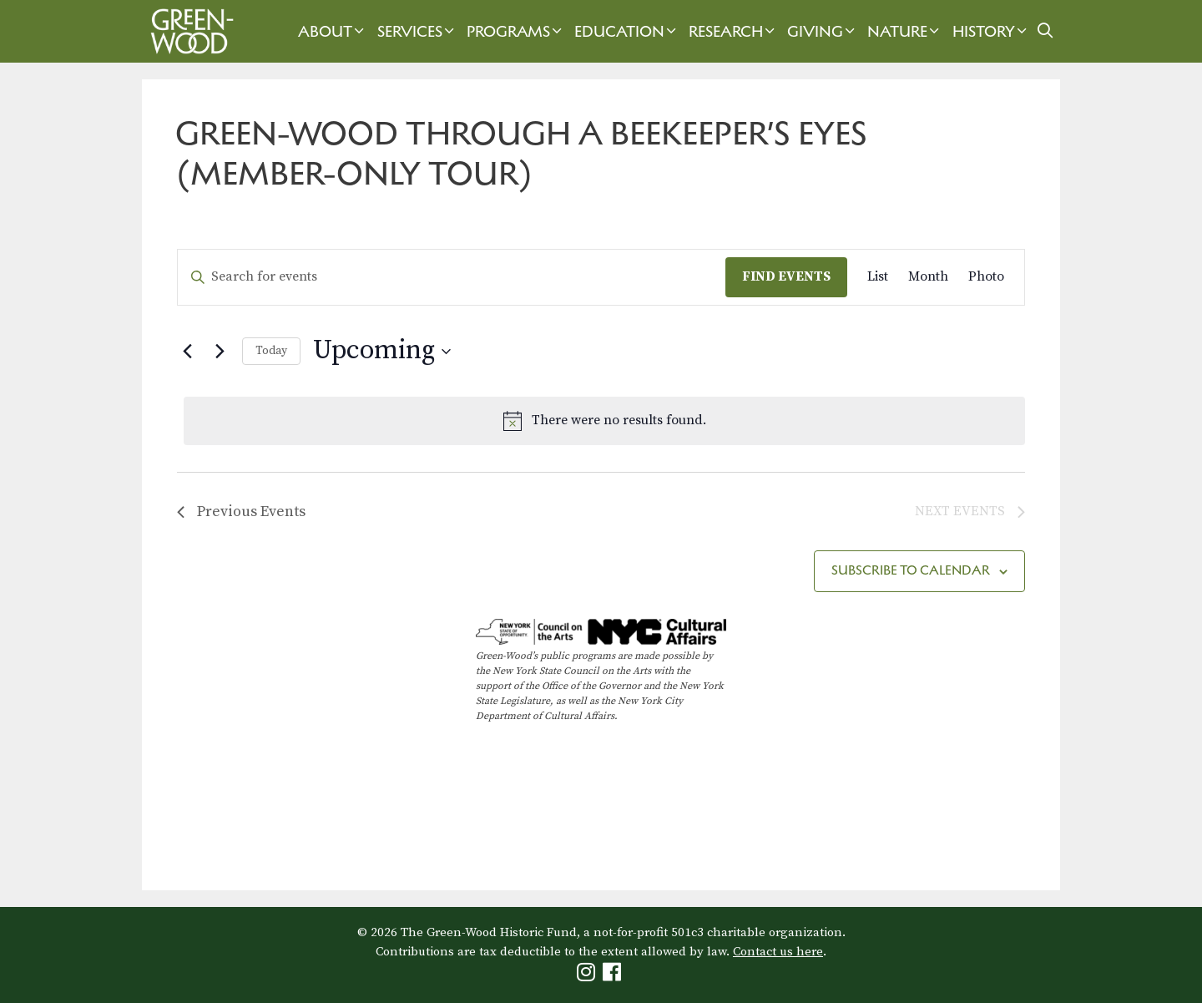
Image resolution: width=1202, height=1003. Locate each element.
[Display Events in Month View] (928, 277)
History (991, 31)
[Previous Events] (187, 352)
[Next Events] (220, 352)
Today (271, 350)
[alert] (604, 421)
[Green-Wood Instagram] (588, 976)
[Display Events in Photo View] (986, 277)
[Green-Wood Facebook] (614, 976)
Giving (823, 31)
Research (734, 31)
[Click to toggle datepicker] (382, 351)
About (333, 31)
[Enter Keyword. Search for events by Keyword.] (451, 277)
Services (417, 31)
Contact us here (778, 952)
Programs (516, 31)
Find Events (786, 276)
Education (627, 31)
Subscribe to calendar (910, 570)
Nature (905, 31)
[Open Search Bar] (1045, 31)
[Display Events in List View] (877, 277)
